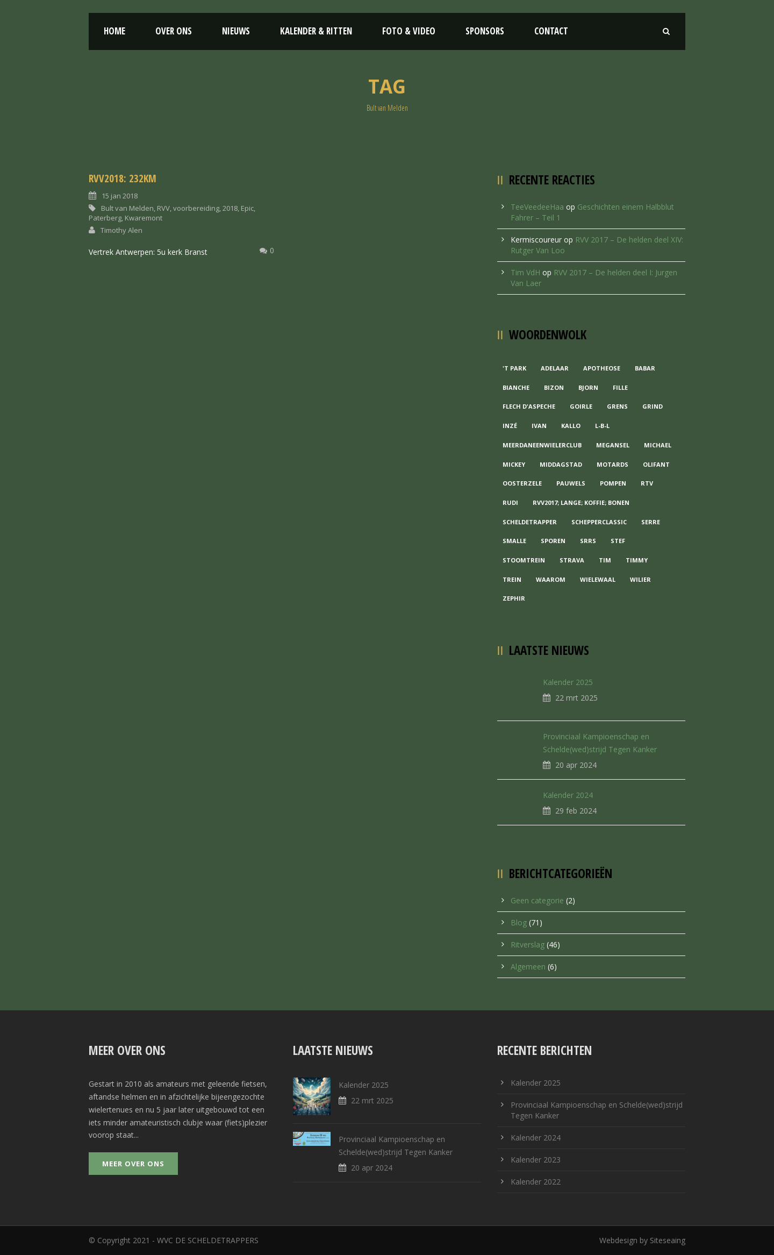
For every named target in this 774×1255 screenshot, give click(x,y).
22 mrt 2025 (576, 698)
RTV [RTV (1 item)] (647, 483)
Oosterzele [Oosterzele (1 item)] (522, 483)
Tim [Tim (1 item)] (605, 560)
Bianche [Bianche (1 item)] (516, 387)
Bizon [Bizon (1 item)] (554, 387)
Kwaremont (143, 218)
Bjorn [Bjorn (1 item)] (588, 387)
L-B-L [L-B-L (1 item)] (602, 426)
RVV (163, 208)
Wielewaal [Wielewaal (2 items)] (597, 579)
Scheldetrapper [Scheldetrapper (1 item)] (530, 522)
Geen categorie (537, 900)
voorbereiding (196, 208)
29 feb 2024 (576, 810)
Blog (519, 922)
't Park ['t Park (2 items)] (514, 368)
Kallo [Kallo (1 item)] (570, 426)
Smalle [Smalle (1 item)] (514, 541)
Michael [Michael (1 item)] (657, 445)
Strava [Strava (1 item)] (572, 560)
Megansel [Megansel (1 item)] (612, 445)
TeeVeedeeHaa (537, 207)
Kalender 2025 (568, 682)
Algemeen (528, 966)
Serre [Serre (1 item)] (650, 522)
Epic (247, 208)
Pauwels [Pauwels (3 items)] (570, 483)
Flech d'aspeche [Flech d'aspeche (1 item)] (529, 406)
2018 (230, 208)
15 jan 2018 (120, 196)
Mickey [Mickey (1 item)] (514, 464)
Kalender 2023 (536, 1159)
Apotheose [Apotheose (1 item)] (601, 368)
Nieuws (236, 31)
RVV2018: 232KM (122, 179)
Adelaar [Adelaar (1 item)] (555, 368)
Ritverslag (527, 944)
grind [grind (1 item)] (652, 406)
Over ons (173, 31)
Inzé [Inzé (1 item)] (510, 426)
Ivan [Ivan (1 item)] (539, 426)
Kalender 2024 (568, 795)
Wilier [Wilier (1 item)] (640, 579)
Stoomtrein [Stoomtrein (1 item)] (524, 560)
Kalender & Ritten (316, 31)
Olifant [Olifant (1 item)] (656, 464)
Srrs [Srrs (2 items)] (588, 541)
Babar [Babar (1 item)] (645, 368)
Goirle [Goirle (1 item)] (581, 406)
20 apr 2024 (576, 765)
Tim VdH (525, 272)
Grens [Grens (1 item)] (617, 406)
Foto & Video (408, 31)
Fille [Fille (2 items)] (620, 387)
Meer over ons (133, 1163)
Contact (551, 31)
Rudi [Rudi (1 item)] (510, 502)
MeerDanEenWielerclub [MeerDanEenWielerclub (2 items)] (542, 445)
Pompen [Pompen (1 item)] (613, 483)
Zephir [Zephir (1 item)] (514, 598)
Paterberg (105, 218)
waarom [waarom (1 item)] (550, 579)
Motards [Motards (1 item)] (612, 464)
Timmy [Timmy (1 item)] (637, 560)
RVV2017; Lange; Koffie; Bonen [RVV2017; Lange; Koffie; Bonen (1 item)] (581, 502)
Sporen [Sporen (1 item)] (553, 541)
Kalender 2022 (536, 1181)
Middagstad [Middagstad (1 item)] (561, 464)
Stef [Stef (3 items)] (618, 541)
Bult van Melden (127, 208)
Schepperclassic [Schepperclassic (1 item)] (599, 522)
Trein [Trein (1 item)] (512, 579)
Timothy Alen (121, 230)
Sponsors (484, 31)
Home (114, 31)
